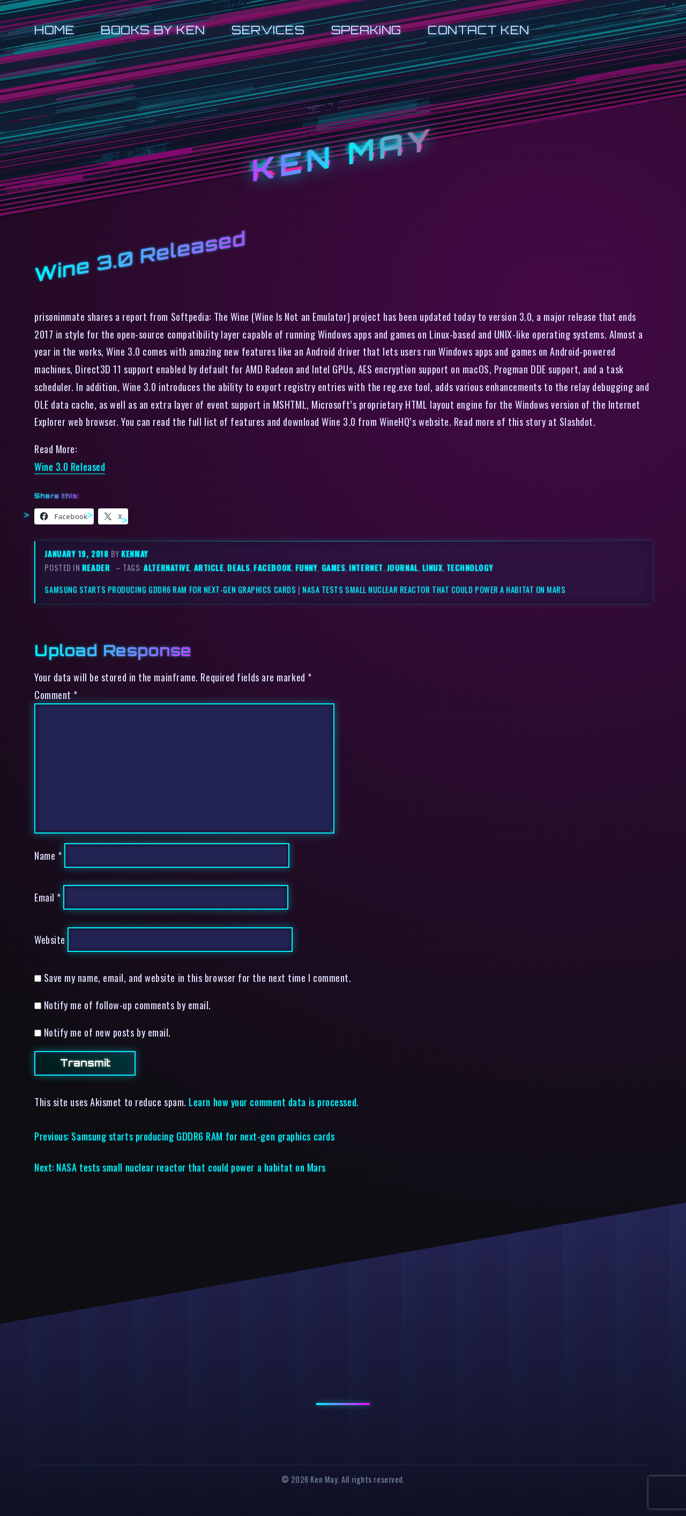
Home (54, 29)
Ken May (343, 155)
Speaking (366, 29)
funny (306, 567)
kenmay (134, 553)
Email (47, 897)
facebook (272, 567)
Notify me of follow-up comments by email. (127, 1004)
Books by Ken (153, 29)
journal (403, 567)
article (209, 567)
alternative (167, 567)
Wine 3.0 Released (69, 466)
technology (469, 567)
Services (268, 29)
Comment (56, 694)
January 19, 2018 (77, 553)
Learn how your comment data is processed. (274, 1101)
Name (48, 855)
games (334, 567)
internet (366, 567)
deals (238, 567)
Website (49, 939)
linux (432, 567)
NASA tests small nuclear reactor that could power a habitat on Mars (434, 589)
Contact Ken (479, 29)
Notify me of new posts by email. (107, 1032)
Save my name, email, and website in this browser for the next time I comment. (198, 977)
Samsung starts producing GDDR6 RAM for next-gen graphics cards (170, 589)
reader (96, 567)
